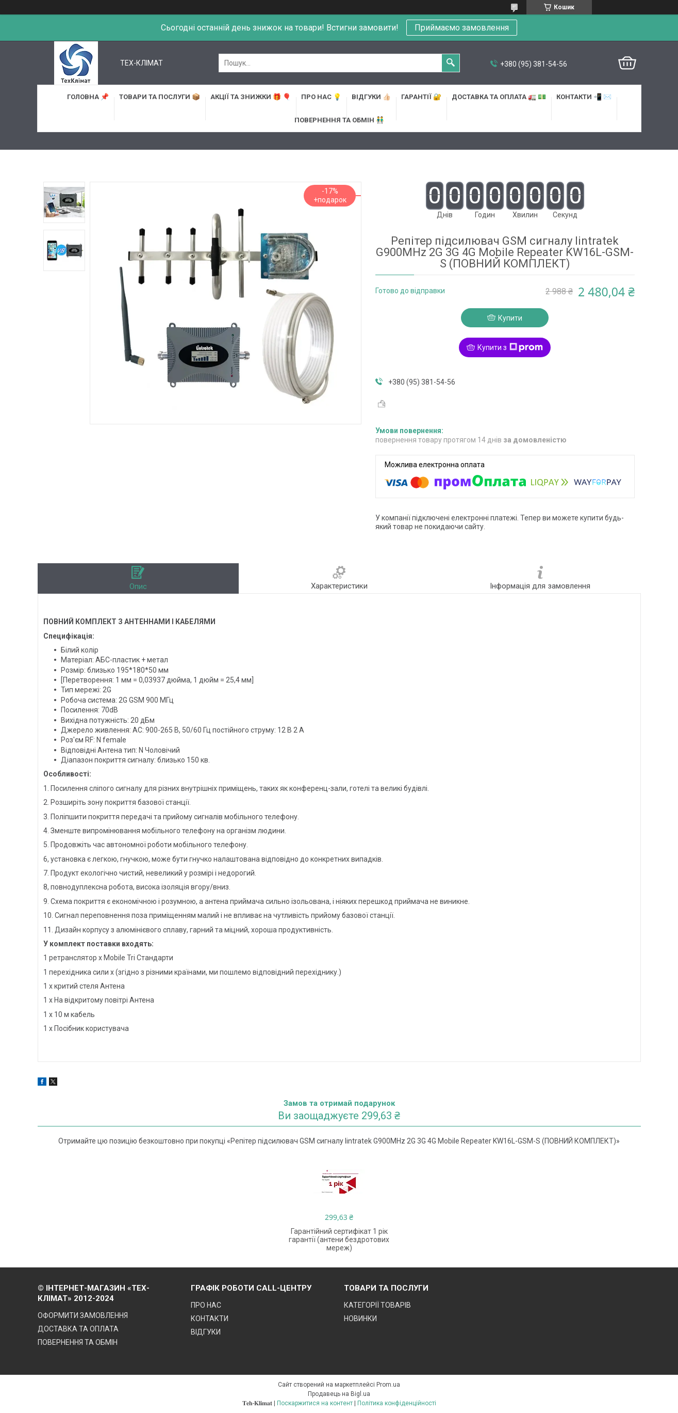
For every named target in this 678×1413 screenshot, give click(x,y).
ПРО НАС (206, 1305)
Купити (510, 318)
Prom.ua (388, 1384)
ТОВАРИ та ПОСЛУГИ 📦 (159, 97)
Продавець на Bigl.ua (339, 1394)
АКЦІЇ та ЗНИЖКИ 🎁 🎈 (250, 97)
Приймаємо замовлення (462, 28)
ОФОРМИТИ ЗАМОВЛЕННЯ (83, 1315)
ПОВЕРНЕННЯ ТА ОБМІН (78, 1342)
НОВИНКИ (360, 1318)
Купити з (510, 347)
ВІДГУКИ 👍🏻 (371, 97)
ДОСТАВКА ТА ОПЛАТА (78, 1329)
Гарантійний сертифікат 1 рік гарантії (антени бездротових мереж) (339, 1239)
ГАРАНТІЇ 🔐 (421, 97)
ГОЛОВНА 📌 (88, 97)
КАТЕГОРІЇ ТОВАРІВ (377, 1305)
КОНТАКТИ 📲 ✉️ (583, 97)
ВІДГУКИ (206, 1332)
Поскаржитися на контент (315, 1403)
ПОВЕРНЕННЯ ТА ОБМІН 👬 (339, 120)
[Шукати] (450, 63)
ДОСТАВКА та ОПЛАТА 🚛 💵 (499, 97)
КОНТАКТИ (209, 1318)
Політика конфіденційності (396, 1403)
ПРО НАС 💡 (321, 97)
